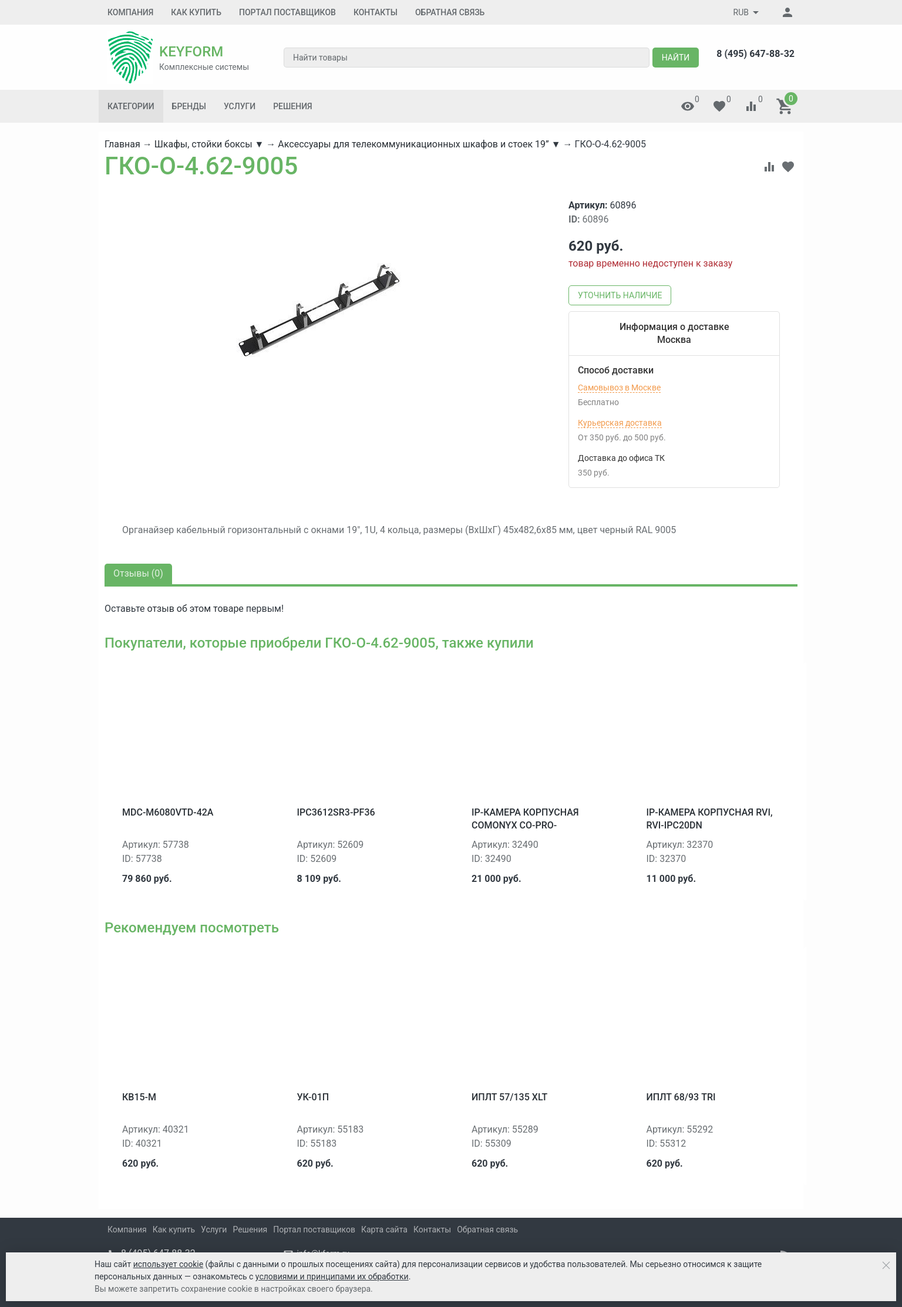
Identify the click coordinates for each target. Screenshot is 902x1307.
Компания (130, 12)
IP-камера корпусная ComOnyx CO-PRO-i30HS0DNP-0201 (525, 825)
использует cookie (168, 1264)
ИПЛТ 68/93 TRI (681, 1097)
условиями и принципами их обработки (332, 1276)
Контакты (376, 12)
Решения (292, 106)
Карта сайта (384, 1229)
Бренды (189, 106)
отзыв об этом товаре (195, 608)
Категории (130, 106)
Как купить (196, 12)
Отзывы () (138, 573)
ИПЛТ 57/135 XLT (509, 1097)
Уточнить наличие (620, 295)
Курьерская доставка (620, 422)
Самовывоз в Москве (619, 387)
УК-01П (313, 1097)
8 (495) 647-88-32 (755, 53)
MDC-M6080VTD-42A (167, 812)
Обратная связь (449, 12)
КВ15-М (139, 1097)
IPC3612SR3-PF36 (336, 812)
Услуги (239, 106)
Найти (676, 57)
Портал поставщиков (287, 12)
